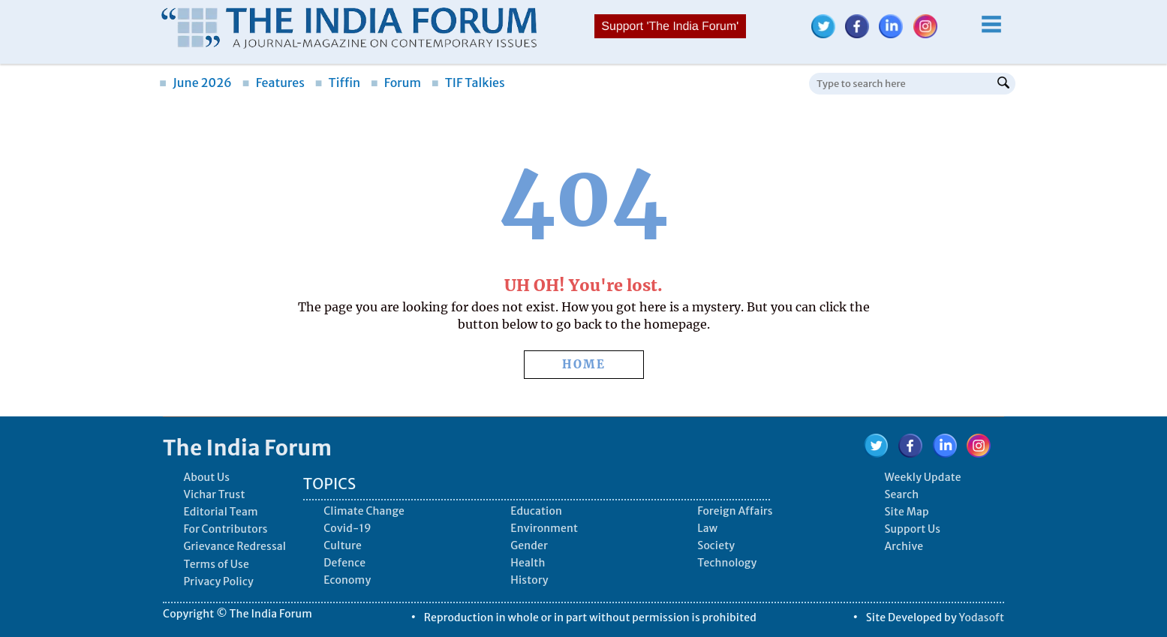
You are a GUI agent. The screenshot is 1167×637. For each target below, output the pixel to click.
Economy (347, 580)
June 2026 (195, 82)
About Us (206, 477)
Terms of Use (216, 564)
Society (716, 545)
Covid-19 (347, 528)
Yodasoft (982, 617)
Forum (396, 82)
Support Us (912, 529)
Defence (344, 562)
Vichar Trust (214, 494)
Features (273, 82)
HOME (584, 364)
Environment (544, 528)
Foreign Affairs (734, 511)
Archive (903, 546)
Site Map (906, 511)
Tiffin (337, 82)
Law (707, 528)
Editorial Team (220, 511)
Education (536, 511)
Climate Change (364, 511)
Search (901, 494)
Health (527, 562)
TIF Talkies (468, 82)
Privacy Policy (218, 581)
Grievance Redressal (234, 546)
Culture (342, 545)
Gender (529, 545)
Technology (726, 562)
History (529, 580)
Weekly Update (922, 477)
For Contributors (225, 529)
